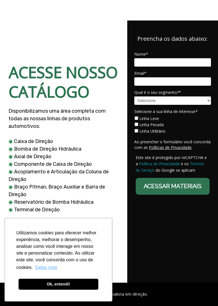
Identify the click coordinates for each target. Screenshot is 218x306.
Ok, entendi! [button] (58, 284)
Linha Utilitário (150, 131)
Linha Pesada (149, 124)
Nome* (141, 54)
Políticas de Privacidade (170, 147)
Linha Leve (147, 118)
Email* (140, 73)
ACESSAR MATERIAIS (172, 186)
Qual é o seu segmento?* (157, 92)
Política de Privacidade (159, 163)
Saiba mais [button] (46, 267)
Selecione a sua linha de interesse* (166, 111)
